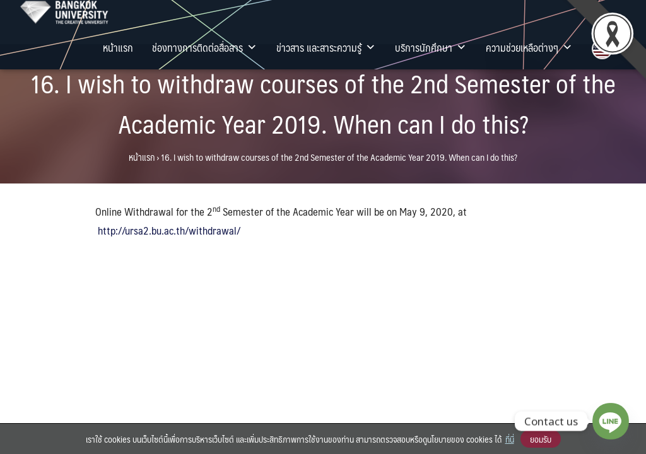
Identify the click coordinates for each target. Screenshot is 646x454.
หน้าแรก (118, 47)
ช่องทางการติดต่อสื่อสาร (204, 47)
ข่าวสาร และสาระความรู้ (326, 47)
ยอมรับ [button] (540, 438)
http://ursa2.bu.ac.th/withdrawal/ (169, 230)
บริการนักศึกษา (431, 47)
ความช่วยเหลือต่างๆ (529, 47)
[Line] (611, 421)
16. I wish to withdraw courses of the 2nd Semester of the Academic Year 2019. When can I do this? (323, 103)
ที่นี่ (509, 438)
